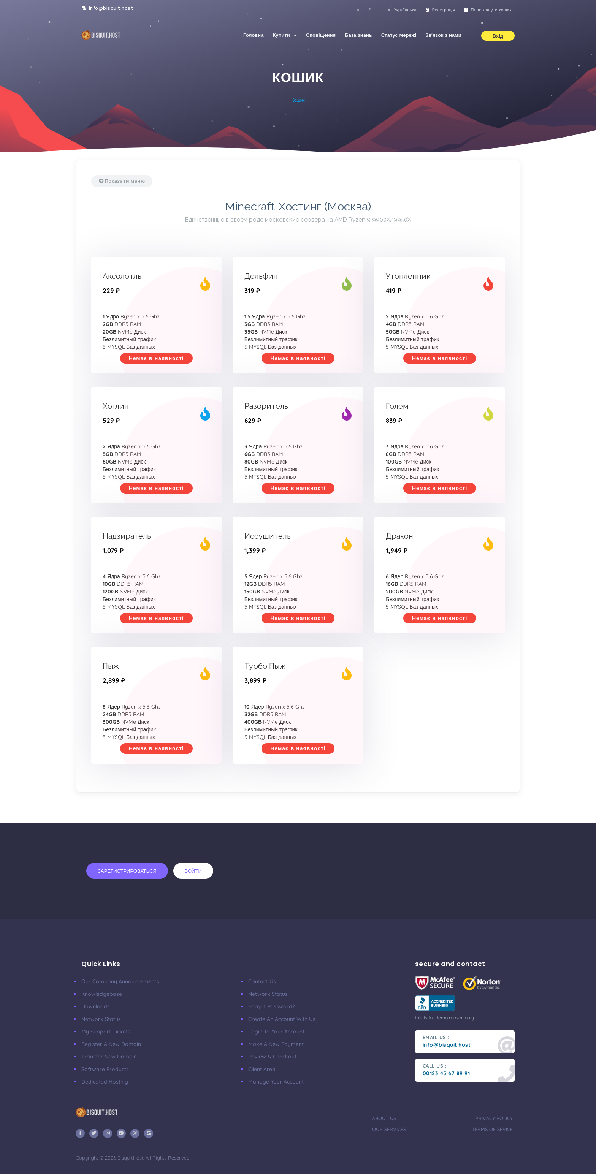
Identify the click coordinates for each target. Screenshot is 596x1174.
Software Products (105, 1069)
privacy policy (494, 1118)
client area (262, 1069)
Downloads (95, 1006)
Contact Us (262, 981)
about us (384, 1118)
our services (389, 1129)
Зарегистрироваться (127, 871)
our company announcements (120, 981)
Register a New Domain (111, 1044)
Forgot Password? (271, 1006)
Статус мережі (399, 35)
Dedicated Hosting (104, 1081)
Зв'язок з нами (443, 35)
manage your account (276, 1081)
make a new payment (276, 1044)
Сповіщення (321, 35)
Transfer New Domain (109, 1056)
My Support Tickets (105, 1031)
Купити (284, 35)
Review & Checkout (272, 1056)
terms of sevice (492, 1129)
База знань (358, 35)
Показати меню (122, 180)
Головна (253, 35)
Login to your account (276, 1031)
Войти (193, 871)
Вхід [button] (498, 36)
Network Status (101, 1019)
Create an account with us (281, 1019)
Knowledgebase (101, 993)
